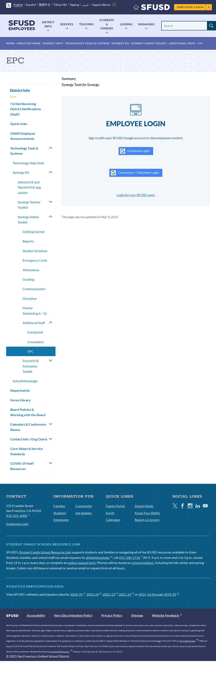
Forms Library (20, 400)
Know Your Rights (147, 513)
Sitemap (137, 615)
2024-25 (77, 594)
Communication (34, 289)
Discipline (30, 298)
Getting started (33, 232)
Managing (146, 24)
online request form (82, 563)
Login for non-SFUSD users (136, 195)
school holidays (143, 563)
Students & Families (106, 24)
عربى (85, 4)
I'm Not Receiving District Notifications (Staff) (25, 109)
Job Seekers (83, 513)
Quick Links (18, 124)
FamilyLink (35, 332)
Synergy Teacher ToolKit (29, 204)
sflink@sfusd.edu (98, 557)
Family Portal (115, 506)
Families (59, 506)
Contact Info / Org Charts (28, 439)
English (18, 4)
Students (59, 513)
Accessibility (36, 615)
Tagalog (74, 4)
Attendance (31, 270)
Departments (20, 390)
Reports (28, 241)
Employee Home (29, 43)
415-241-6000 (18, 515)
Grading (28, 279)
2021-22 (126, 594)
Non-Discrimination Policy (73, 615)
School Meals (144, 506)
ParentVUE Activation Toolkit (31, 366)
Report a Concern (147, 520)
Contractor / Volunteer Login (135, 172)
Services (66, 24)
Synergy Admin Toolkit (149, 43)
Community (83, 506)
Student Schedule (35, 251)
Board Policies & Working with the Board (27, 412)
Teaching (86, 24)
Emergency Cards (35, 260)
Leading (126, 24)
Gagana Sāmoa (101, 4)
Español (31, 4)
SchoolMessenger (25, 381)
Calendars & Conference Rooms (28, 427)
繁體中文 (44, 4)
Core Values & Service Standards (26, 451)
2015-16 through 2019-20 (159, 594)
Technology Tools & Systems (87, 43)
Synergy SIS (120, 43)
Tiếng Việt (60, 4)
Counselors (36, 342)
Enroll (110, 513)
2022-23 (110, 594)
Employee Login (193, 7)
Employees (61, 520)
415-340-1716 (131, 557)
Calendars (113, 520)
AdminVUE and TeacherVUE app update (29, 187)
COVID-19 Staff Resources (22, 466)
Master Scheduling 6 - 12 (35, 310)
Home (10, 43)
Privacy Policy (111, 615)
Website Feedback (167, 615)
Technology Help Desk (28, 163)
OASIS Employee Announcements (22, 136)
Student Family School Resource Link (45, 552)
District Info (48, 24)
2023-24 (94, 594)
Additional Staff (182, 43)
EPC (31, 351)
